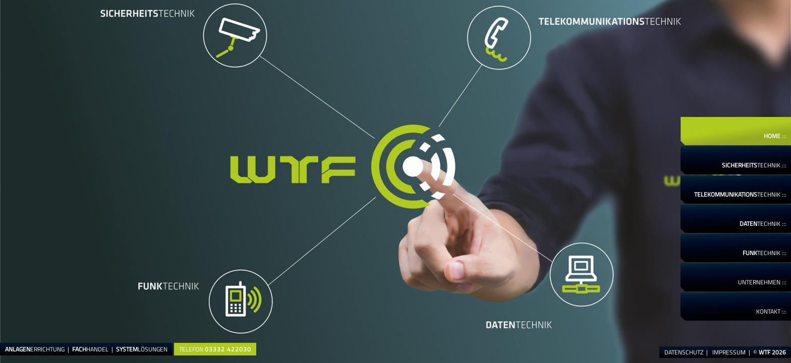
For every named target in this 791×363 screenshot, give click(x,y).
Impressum (729, 352)
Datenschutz (683, 352)
